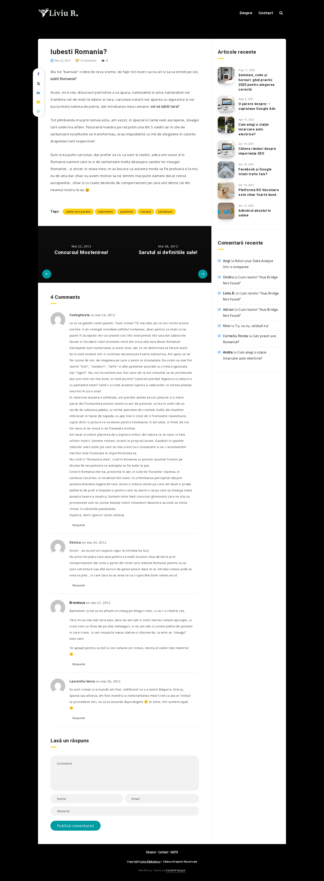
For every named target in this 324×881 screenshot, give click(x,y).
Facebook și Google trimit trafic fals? (255, 171)
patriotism (126, 211)
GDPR (174, 852)
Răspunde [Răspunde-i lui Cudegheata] (79, 525)
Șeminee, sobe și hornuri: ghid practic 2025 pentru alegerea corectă (256, 82)
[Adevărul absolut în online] (226, 211)
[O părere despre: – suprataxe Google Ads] (226, 104)
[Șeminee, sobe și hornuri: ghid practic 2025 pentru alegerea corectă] (226, 75)
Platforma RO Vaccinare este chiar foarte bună (258, 192)
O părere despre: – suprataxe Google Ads (257, 106)
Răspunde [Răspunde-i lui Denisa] (79, 585)
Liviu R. (229, 293)
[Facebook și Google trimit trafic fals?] (226, 169)
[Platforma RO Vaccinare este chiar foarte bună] (226, 190)
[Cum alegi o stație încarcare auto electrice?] (226, 125)
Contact (265, 13)
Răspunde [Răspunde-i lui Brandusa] (79, 664)
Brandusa (77, 603)
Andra (228, 352)
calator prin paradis (78, 211)
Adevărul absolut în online (254, 213)
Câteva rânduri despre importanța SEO (257, 151)
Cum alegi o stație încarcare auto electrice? (253, 129)
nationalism (105, 211)
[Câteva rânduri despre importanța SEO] (226, 149)
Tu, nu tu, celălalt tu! (251, 326)
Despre (246, 13)
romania (146, 211)
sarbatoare (165, 211)
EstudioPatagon (176, 870)
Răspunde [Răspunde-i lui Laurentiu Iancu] (79, 718)
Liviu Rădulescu (150, 861)
